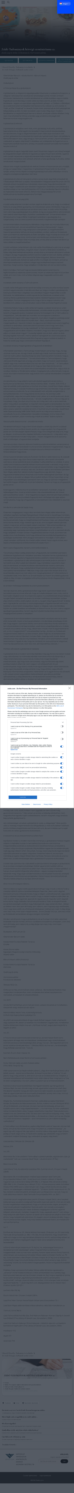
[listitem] (37, 722)
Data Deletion (26, 804)
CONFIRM (23, 797)
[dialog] (37, 746)
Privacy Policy (48, 804)
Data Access (37, 804)
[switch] (61, 726)
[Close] (70, 689)
